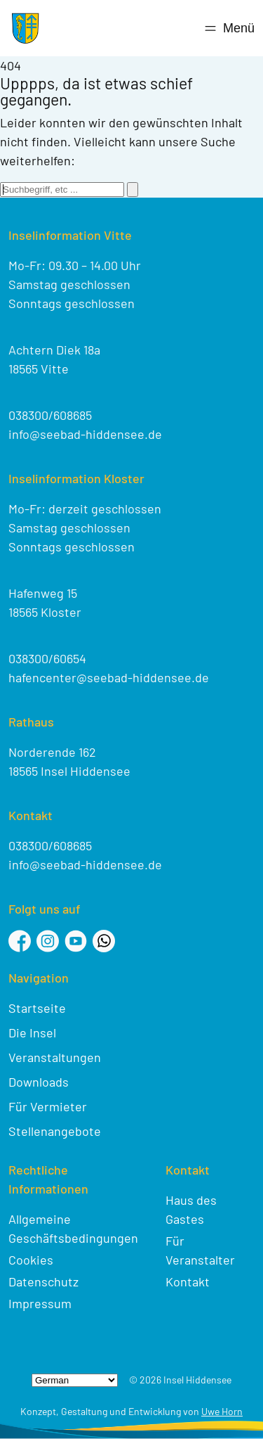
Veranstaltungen (54, 1057)
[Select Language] (75, 1380)
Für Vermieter (47, 1106)
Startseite (37, 1008)
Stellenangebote (54, 1131)
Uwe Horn (222, 1411)
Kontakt (188, 1281)
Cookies (30, 1259)
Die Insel (32, 1032)
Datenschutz (43, 1281)
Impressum (40, 1303)
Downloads (38, 1081)
